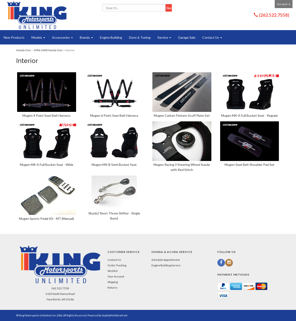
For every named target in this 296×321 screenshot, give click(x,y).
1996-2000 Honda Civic (48, 50)
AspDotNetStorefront (114, 315)
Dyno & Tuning (140, 37)
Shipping (113, 282)
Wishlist (113, 271)
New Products (14, 37)
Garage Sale (186, 37)
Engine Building (111, 37)
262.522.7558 (60, 288)
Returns (112, 287)
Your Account (116, 276)
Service (164, 37)
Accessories (62, 37)
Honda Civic (23, 50)
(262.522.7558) (274, 15)
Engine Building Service (165, 265)
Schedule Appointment (165, 259)
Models (38, 37)
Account (283, 4)
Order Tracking (117, 265)
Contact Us (212, 37)
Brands (86, 37)
